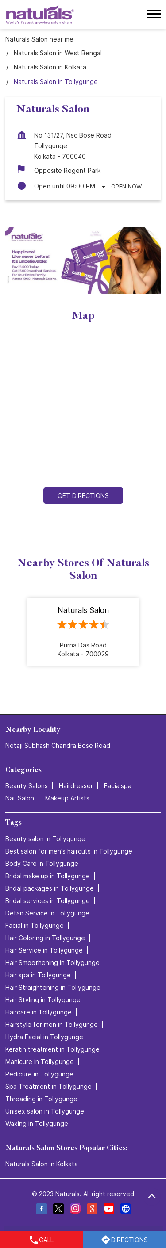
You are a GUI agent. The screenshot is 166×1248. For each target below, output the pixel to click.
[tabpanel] (83, 260)
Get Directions (83, 496)
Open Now (126, 186)
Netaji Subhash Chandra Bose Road (57, 745)
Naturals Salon (83, 609)
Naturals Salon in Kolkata (41, 1164)
